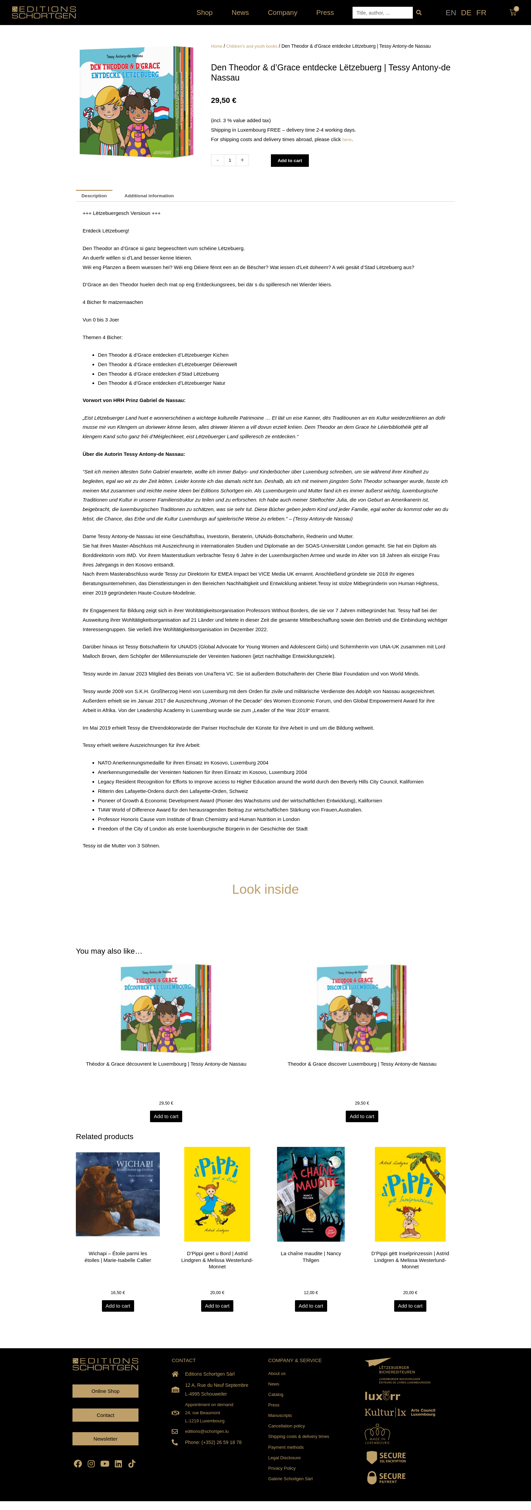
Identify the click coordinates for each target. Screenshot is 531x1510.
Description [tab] (96, 196)
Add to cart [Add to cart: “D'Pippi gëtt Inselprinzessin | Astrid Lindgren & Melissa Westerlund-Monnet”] (410, 1309)
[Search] (419, 13)
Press (325, 12)
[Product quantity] (230, 160)
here (347, 139)
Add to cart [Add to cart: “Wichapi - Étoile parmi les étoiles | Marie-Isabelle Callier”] (120, 1309)
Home (217, 46)
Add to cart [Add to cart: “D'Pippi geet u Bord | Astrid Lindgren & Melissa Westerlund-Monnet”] (217, 1309)
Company (284, 12)
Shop (206, 12)
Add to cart (292, 160)
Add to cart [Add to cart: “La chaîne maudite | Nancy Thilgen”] (313, 1309)
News (242, 12)
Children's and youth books (255, 46)
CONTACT (184, 1364)
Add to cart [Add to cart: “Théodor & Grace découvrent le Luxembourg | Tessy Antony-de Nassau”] (169, 1119)
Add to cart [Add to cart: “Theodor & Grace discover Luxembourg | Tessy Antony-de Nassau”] (362, 1119)
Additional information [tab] (156, 196)
